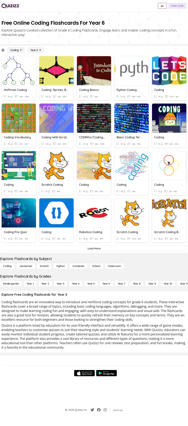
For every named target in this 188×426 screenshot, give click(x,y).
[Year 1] (30, 284)
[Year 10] (167, 284)
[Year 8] (137, 284)
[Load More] (94, 248)
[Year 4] (76, 284)
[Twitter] (92, 410)
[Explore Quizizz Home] (10, 5)
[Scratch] (44, 266)
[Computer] (78, 266)
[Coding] (16, 50)
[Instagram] (105, 410)
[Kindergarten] (11, 284)
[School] (96, 266)
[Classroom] (114, 266)
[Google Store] (106, 373)
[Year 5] (91, 284)
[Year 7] (121, 284)
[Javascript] (25, 266)
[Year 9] (152, 284)
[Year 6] (36, 50)
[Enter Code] (177, 6)
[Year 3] (60, 284)
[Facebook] (99, 410)
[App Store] (84, 373)
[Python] (60, 266)
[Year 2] (45, 284)
